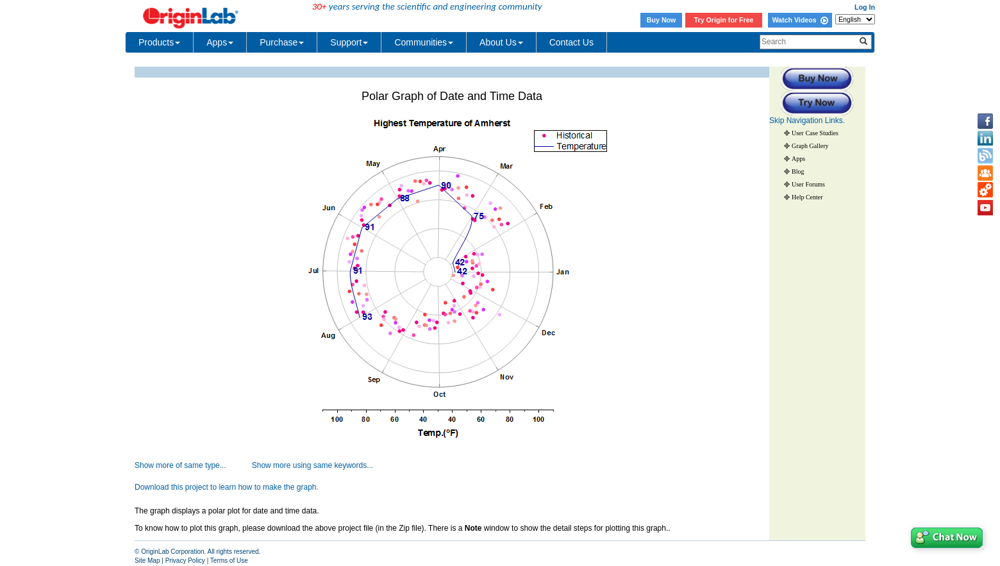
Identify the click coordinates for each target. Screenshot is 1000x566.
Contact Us (571, 42)
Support (349, 42)
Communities (423, 42)
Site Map (147, 560)
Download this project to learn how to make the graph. (227, 487)
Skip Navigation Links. (807, 120)
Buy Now (661, 20)
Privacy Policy (185, 560)
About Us (501, 42)
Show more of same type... (180, 465)
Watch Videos (800, 20)
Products (159, 42)
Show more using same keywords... (312, 465)
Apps (219, 42)
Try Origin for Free (724, 20)
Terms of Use (229, 560)
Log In (864, 7)
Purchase (282, 42)
